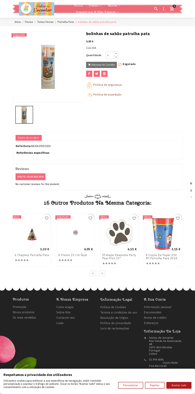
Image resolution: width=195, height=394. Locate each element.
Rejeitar (154, 385)
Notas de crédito (155, 334)
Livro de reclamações (114, 347)
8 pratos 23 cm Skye (72, 283)
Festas (95, 5)
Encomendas (152, 328)
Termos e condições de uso (118, 331)
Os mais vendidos (24, 331)
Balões (114, 5)
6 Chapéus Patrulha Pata (32, 283)
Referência (23, 146)
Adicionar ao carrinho (101, 64)
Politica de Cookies (113, 326)
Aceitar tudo (178, 385)
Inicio (78, 5)
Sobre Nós (63, 328)
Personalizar (130, 385)
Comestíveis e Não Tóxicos (97, 12)
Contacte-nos (65, 334)
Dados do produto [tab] (28, 137)
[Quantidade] (110, 55)
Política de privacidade (115, 342)
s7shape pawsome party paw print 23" (119, 285)
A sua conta (155, 315)
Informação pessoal (157, 323)
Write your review (30, 176)
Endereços (151, 339)
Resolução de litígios (114, 337)
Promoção (20, 320)
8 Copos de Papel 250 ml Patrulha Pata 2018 (161, 285)
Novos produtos (23, 326)
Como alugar (65, 323)
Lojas (60, 339)
